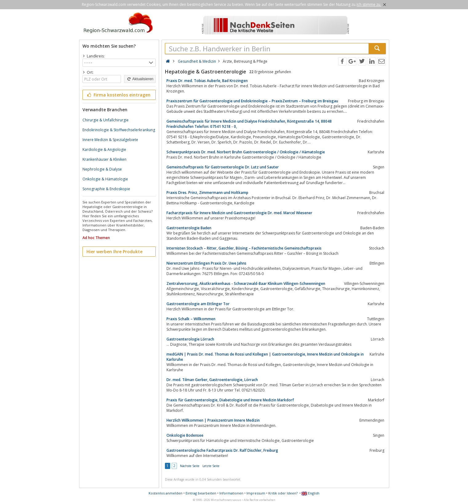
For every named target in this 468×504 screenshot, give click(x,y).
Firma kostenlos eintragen (118, 95)
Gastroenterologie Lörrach (190, 339)
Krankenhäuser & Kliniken (104, 159)
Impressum (255, 493)
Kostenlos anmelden (165, 493)
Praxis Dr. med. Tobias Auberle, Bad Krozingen (207, 80)
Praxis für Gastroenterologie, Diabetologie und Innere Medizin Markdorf (230, 400)
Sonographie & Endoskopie (106, 188)
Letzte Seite (210, 466)
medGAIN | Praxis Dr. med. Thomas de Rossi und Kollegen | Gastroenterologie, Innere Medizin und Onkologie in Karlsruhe (265, 357)
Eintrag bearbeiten (201, 493)
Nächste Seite (189, 466)
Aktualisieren (139, 79)
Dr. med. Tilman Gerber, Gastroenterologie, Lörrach (212, 379)
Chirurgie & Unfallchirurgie (105, 120)
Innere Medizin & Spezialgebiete (110, 139)
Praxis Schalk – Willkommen (190, 318)
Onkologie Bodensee (184, 435)
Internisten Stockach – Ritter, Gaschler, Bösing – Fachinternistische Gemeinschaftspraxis (244, 248)
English (310, 493)
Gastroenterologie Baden (188, 227)
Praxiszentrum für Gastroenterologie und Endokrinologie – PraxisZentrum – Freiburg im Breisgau (252, 101)
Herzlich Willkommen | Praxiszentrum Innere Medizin (213, 420)
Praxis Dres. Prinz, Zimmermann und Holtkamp (207, 192)
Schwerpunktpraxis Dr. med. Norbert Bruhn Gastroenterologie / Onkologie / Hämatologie (245, 152)
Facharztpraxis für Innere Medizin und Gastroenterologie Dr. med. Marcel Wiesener (239, 212)
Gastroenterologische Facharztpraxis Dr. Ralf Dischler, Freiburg (222, 450)
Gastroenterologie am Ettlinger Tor (198, 303)
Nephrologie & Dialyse (102, 169)
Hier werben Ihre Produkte (114, 251)
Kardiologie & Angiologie (104, 149)
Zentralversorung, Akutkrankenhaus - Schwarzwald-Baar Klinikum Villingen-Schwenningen (245, 283)
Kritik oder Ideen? (283, 493)
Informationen (231, 493)
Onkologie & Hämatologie (105, 179)
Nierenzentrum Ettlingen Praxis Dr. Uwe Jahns (206, 263)
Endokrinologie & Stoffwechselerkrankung (118, 129)
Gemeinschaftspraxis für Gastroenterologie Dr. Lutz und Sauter (222, 167)
